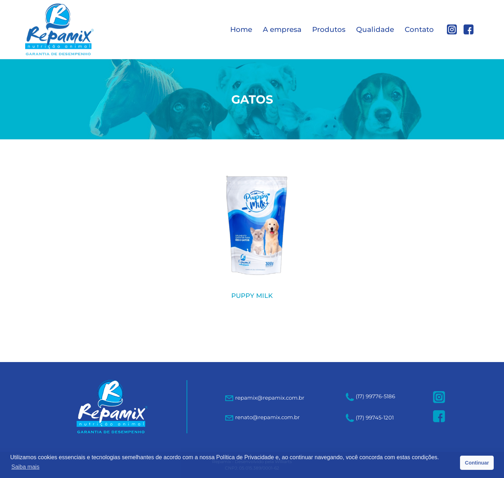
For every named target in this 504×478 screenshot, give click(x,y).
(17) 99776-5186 (370, 396)
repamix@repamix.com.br (269, 397)
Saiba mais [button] (25, 467)
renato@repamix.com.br (267, 417)
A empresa (282, 29)
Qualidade (375, 29)
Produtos (328, 29)
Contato (419, 29)
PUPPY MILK (252, 296)
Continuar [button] (477, 463)
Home (241, 29)
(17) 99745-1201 (370, 417)
